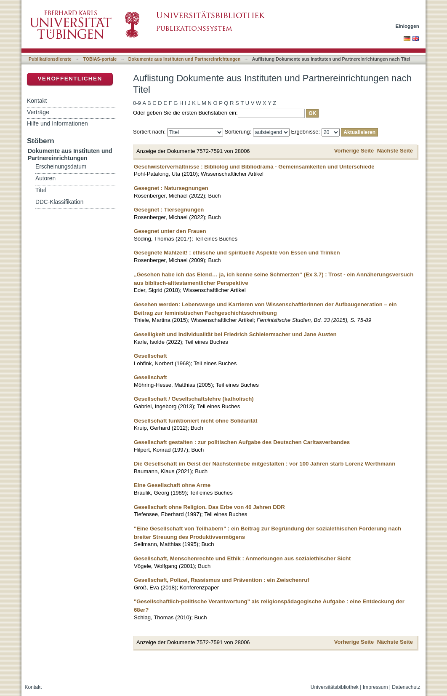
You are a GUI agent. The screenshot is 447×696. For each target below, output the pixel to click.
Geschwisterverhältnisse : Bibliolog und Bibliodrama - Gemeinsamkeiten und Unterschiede (254, 166)
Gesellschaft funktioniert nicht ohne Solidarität (195, 421)
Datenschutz (406, 687)
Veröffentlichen (69, 78)
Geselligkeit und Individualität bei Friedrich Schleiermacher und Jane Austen (235, 334)
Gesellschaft (150, 356)
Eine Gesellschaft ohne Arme (172, 485)
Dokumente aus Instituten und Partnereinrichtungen (184, 59)
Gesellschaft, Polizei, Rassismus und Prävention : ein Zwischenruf (221, 580)
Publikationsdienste (50, 59)
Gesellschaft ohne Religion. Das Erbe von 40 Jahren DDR (209, 507)
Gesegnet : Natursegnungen (171, 188)
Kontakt (37, 100)
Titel (40, 190)
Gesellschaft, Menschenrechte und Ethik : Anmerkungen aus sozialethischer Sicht (242, 558)
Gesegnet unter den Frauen (170, 231)
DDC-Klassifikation (59, 202)
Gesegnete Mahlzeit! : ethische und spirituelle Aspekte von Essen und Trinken (237, 252)
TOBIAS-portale (100, 59)
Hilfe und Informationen (57, 123)
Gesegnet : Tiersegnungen (169, 209)
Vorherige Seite (354, 150)
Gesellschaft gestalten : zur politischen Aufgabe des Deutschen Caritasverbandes (242, 442)
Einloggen (408, 26)
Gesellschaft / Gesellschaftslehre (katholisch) (194, 399)
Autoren (45, 178)
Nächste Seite (395, 150)
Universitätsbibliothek (335, 687)
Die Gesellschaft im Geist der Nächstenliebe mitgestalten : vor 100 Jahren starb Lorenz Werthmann (264, 463)
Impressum (375, 687)
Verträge (38, 112)
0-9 (137, 103)
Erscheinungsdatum (60, 166)
